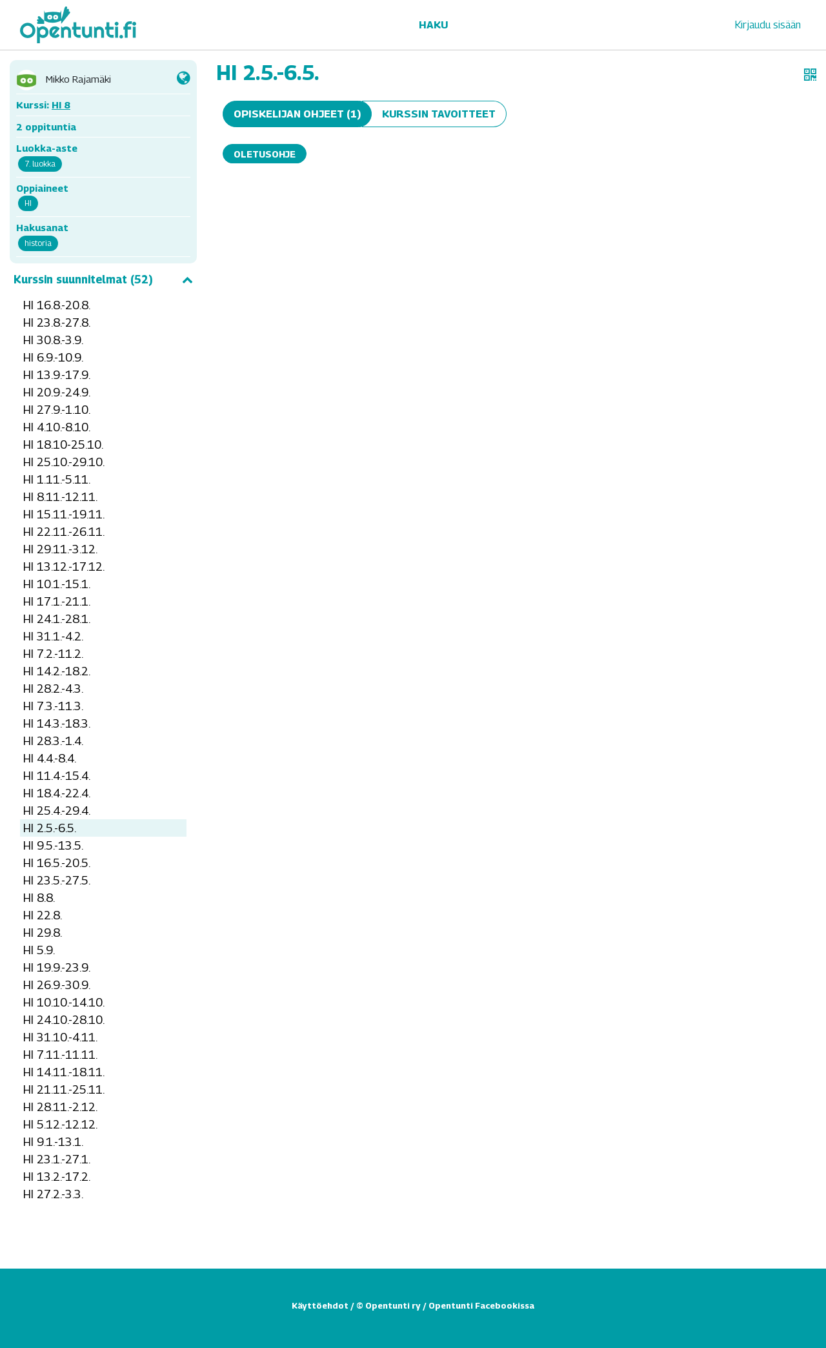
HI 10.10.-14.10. (64, 1002)
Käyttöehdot (320, 1305)
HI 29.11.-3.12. (60, 549)
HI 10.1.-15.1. (56, 584)
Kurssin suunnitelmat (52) (103, 279)
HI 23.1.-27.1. (56, 1159)
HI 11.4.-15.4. (56, 775)
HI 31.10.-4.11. (60, 1037)
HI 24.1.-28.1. (56, 619)
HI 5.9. (39, 950)
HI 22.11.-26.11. (64, 531)
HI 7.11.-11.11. (60, 1054)
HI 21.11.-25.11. (64, 1089)
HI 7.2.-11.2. (53, 653)
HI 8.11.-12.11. (60, 497)
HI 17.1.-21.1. (56, 601)
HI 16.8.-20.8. (56, 305)
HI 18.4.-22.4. (56, 793)
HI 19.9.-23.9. (56, 967)
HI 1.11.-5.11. (56, 479)
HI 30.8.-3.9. (53, 340)
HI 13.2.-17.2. (56, 1176)
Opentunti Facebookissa (481, 1305)
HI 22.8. (42, 915)
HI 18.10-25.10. (63, 444)
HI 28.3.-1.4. (53, 741)
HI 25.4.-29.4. (56, 810)
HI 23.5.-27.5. (56, 880)
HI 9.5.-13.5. (53, 845)
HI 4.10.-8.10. (56, 427)
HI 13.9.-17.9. (56, 375)
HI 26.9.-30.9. (56, 985)
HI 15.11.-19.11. (64, 514)
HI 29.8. (42, 932)
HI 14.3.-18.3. (56, 723)
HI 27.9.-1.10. (56, 409)
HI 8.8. (39, 897)
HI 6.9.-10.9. (53, 357)
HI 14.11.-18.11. (64, 1072)
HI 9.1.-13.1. (53, 1142)
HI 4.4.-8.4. (49, 758)
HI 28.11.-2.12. (60, 1107)
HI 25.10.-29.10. (64, 462)
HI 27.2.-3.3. (53, 1194)
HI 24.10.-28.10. (64, 1019)
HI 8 (61, 104)
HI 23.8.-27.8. (56, 322)
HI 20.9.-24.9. (56, 392)
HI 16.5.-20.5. (56, 863)
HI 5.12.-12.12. (60, 1124)
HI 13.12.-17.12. (64, 566)
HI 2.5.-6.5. (49, 828)
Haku (433, 25)
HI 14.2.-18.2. (56, 671)
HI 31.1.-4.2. (53, 636)
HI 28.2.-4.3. (53, 688)
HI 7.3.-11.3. (53, 706)
